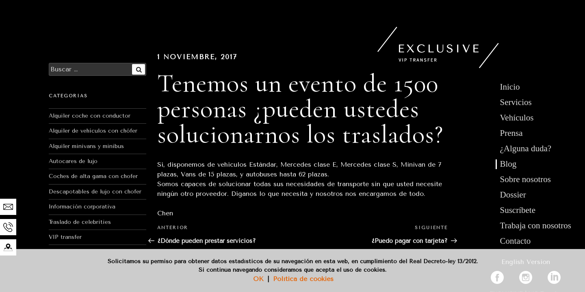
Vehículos (517, 117)
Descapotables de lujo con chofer (95, 191)
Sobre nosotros (525, 179)
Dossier (513, 195)
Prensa (511, 133)
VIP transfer (65, 237)
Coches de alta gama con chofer (93, 176)
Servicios (516, 102)
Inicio (510, 87)
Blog (508, 164)
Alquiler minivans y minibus (86, 146)
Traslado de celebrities (80, 222)
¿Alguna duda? (526, 148)
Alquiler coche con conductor (89, 115)
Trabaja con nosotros (535, 225)
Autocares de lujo (73, 161)
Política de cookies (303, 279)
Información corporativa (82, 206)
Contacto (515, 241)
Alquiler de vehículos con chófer (93, 130)
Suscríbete (517, 210)
